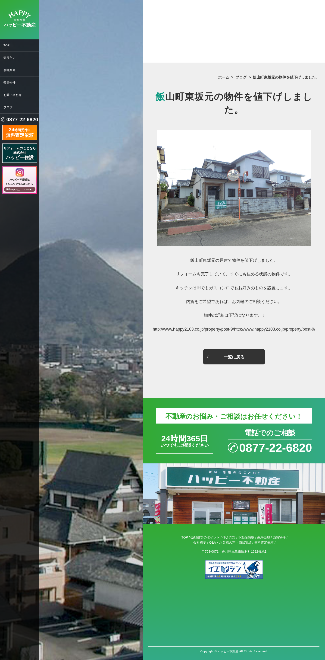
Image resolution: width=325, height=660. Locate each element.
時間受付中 (20, 131)
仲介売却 (228, 537)
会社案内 (9, 70)
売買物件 (9, 82)
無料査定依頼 (264, 542)
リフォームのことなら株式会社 (19, 153)
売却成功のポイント (205, 537)
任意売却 (263, 537)
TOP (6, 45)
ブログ (7, 107)
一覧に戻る (234, 357)
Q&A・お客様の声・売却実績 (230, 542)
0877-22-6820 (22, 119)
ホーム (223, 77)
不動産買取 (246, 537)
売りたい (9, 57)
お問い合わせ (12, 95)
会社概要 (199, 542)
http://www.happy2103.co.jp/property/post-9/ (274, 329)
